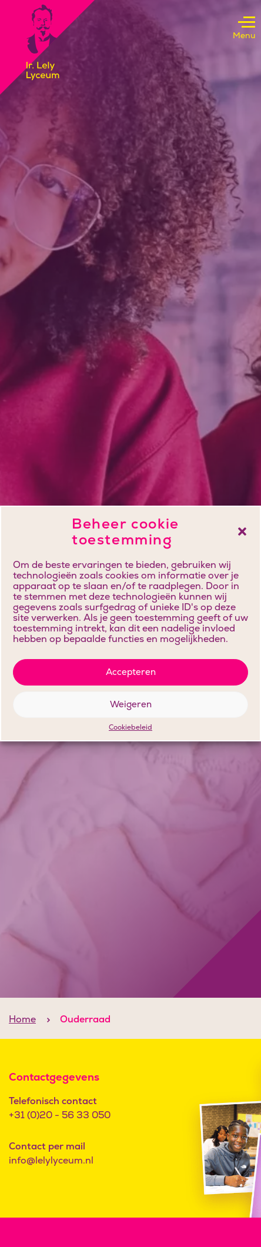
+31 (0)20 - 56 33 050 (60, 1115)
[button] (242, 531)
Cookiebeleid (130, 728)
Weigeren (131, 704)
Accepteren (131, 671)
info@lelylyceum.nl (51, 1160)
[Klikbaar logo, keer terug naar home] (47, 47)
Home (22, 1019)
